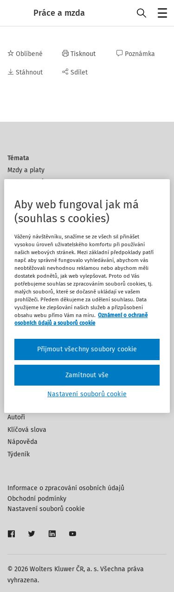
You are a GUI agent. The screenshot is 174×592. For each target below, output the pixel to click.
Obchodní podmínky (36, 499)
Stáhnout (25, 72)
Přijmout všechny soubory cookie (87, 349)
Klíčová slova (26, 430)
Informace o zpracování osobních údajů (65, 488)
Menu (161, 14)
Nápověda (22, 442)
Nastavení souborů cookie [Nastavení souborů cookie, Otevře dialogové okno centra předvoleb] (87, 394)
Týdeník (18, 454)
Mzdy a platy (26, 170)
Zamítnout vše (87, 375)
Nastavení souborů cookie (46, 509)
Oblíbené (25, 54)
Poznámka (135, 54)
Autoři (16, 417)
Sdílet (75, 72)
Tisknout (79, 54)
